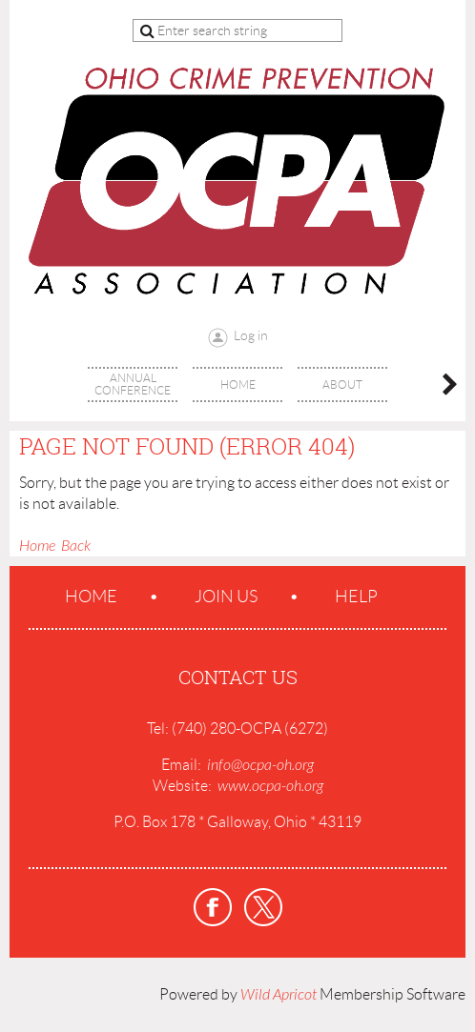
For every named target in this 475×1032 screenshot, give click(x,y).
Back (76, 546)
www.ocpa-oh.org (270, 786)
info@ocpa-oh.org (260, 765)
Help (356, 596)
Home (37, 546)
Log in (251, 335)
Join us (226, 596)
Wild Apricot (278, 994)
